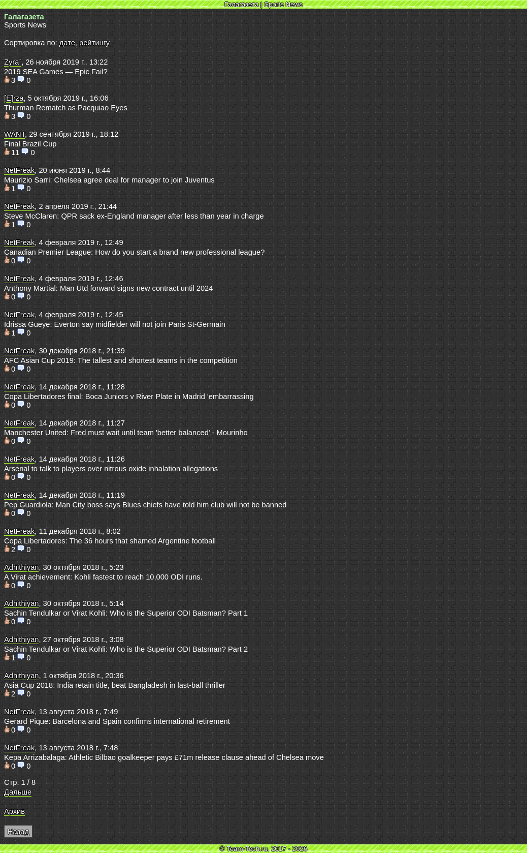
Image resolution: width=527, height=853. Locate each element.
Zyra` (12, 62)
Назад (18, 832)
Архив (14, 811)
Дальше (17, 792)
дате (67, 43)
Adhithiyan (21, 567)
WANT (14, 134)
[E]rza (13, 98)
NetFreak (19, 170)
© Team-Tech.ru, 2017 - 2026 (264, 848)
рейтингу (94, 43)
